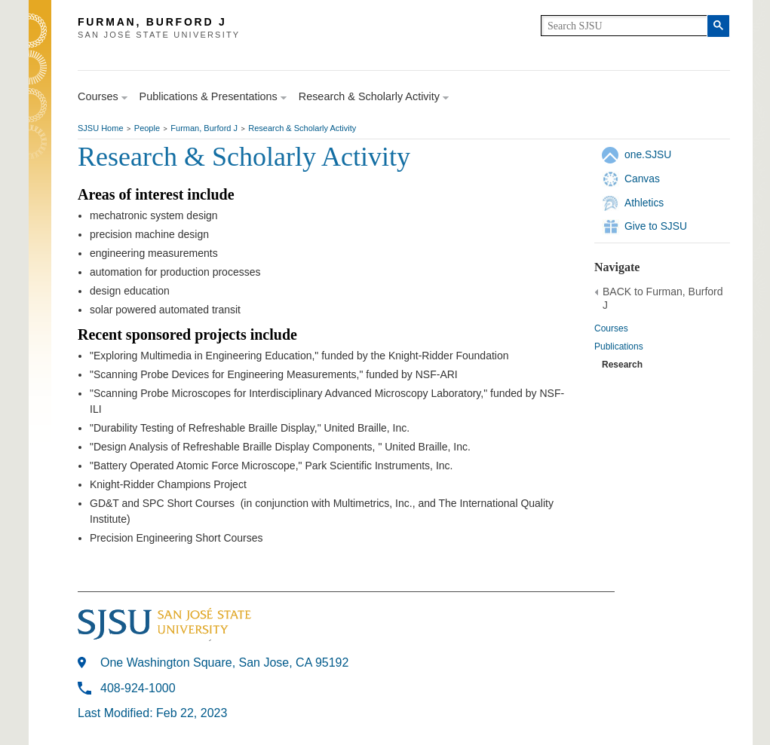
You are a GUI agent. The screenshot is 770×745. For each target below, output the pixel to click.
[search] (624, 25)
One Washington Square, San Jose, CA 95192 (224, 662)
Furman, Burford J (204, 128)
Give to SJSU (655, 226)
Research (622, 364)
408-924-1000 (138, 688)
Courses (611, 328)
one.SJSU (647, 154)
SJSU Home (101, 128)
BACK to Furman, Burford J (663, 298)
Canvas (642, 179)
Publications (618, 346)
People (147, 128)
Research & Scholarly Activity (302, 128)
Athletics (644, 203)
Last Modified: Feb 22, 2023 (152, 713)
